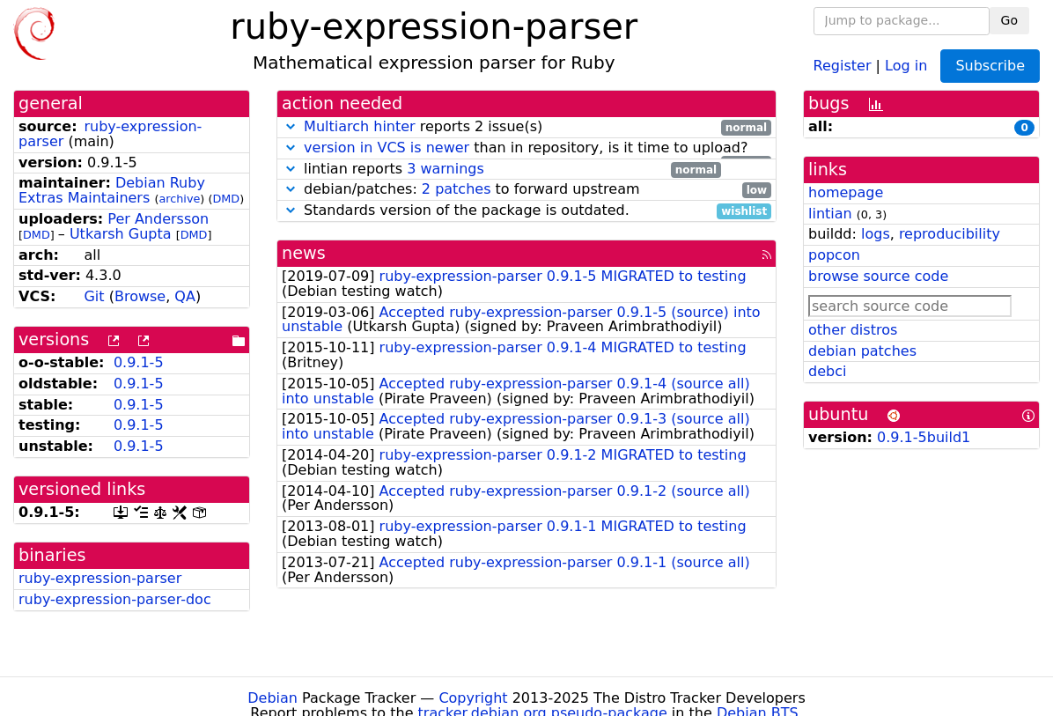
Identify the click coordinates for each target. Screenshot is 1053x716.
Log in (906, 64)
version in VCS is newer (386, 147)
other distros (852, 329)
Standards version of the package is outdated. (526, 210)
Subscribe (990, 65)
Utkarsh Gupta (121, 233)
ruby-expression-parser (110, 134)
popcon (834, 255)
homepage (845, 192)
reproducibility (949, 233)
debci (827, 371)
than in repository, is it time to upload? (526, 148)
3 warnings (445, 168)
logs (875, 233)
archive (179, 198)
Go (1009, 20)
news (304, 253)
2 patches (456, 189)
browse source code (878, 276)
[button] (290, 126)
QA (184, 296)
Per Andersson (158, 218)
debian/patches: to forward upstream (526, 189)
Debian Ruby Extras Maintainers (111, 190)
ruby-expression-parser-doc (114, 599)
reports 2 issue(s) (526, 127)
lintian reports (501, 169)
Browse (140, 296)
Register (843, 64)
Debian (272, 698)
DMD (225, 198)
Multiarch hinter (360, 126)
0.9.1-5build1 (923, 437)
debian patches (862, 351)
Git (94, 296)
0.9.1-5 (139, 362)
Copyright (472, 698)
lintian (830, 213)
